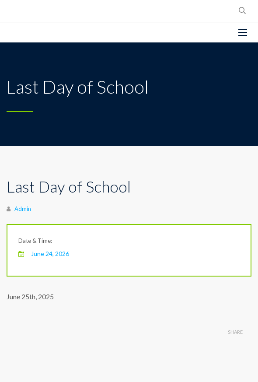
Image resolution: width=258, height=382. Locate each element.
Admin (22, 208)
